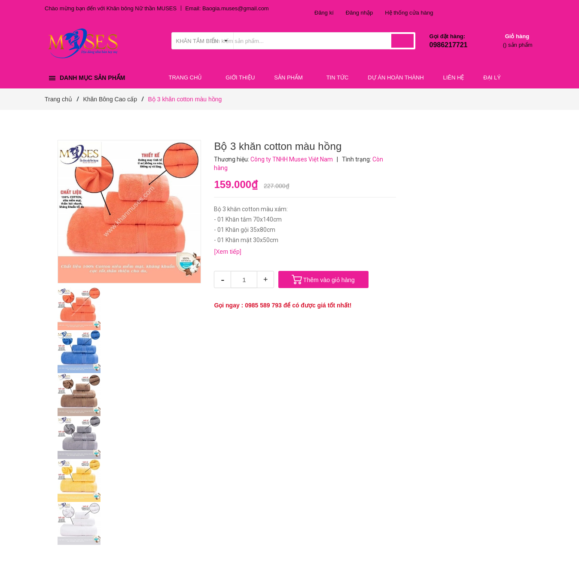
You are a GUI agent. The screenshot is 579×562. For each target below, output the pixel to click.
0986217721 (449, 45)
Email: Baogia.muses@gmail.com (227, 8)
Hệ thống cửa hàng (409, 12)
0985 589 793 (263, 305)
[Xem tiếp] (227, 251)
